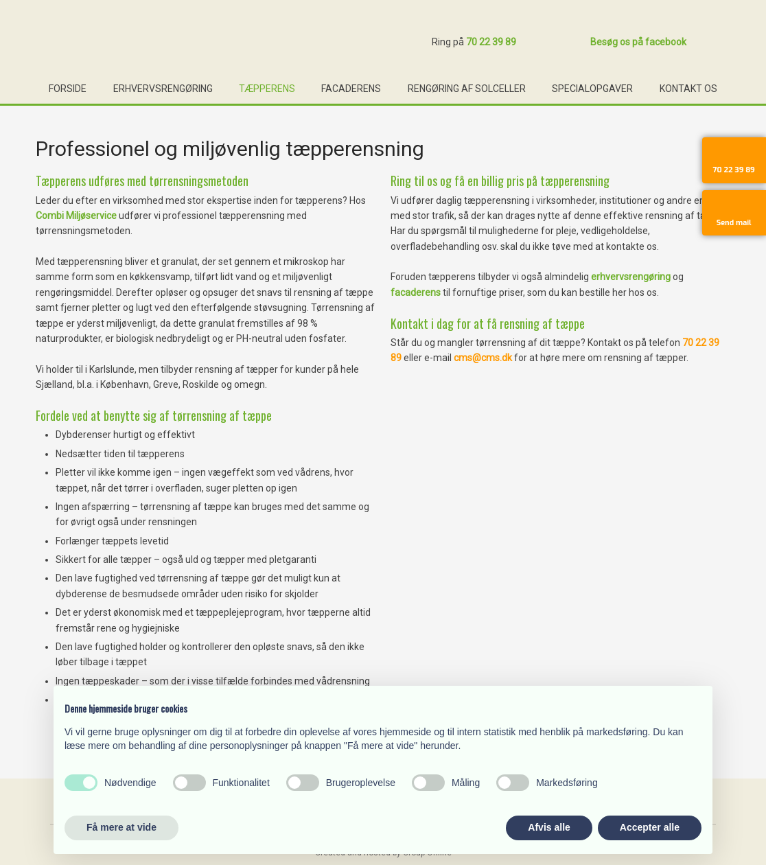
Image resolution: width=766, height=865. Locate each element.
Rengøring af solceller (467, 88)
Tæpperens (267, 88)
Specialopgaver (592, 88)
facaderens (416, 292)
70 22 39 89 (491, 41)
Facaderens (351, 88)
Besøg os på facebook (638, 41)
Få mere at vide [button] (121, 827)
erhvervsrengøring (631, 276)
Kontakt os (688, 88)
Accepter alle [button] (650, 827)
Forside (67, 88)
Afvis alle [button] (549, 827)
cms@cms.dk (483, 357)
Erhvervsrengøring (163, 88)
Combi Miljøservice (76, 215)
